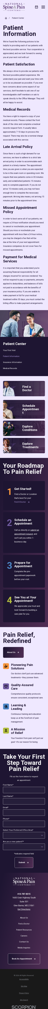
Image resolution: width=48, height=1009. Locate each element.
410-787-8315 (23, 894)
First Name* (8, 785)
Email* (6, 807)
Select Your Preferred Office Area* (18, 830)
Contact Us (24, 942)
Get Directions (24, 909)
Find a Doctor (22, 502)
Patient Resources (24, 930)
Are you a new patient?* (13, 841)
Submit (24, 862)
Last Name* (8, 796)
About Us (13, 652)
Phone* (6, 819)
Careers (24, 936)
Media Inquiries (24, 948)
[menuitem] (24, 350)
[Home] (14, 7)
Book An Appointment (24, 958)
